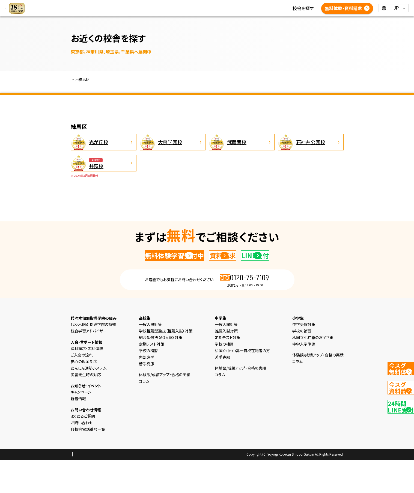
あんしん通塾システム (88, 401)
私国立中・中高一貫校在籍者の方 (242, 384)
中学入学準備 (303, 377)
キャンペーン (81, 425)
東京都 (103, 102)
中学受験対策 (303, 357)
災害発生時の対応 (86, 408)
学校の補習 (148, 384)
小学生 (164, 5)
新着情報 (244, 5)
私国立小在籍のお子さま (312, 370)
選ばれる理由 (140, 5)
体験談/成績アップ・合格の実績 (139, 11)
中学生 (181, 5)
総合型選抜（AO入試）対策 (160, 370)
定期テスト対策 (151, 377)
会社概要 (116, 488)
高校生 (199, 5)
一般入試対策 (150, 357)
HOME (116, 5)
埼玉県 (241, 102)
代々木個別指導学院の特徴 (93, 357)
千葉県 (310, 102)
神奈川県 (172, 102)
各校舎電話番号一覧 (225, 11)
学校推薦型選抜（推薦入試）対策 (165, 364)
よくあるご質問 (187, 11)
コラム (263, 5)
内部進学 (146, 390)
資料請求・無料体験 (87, 381)
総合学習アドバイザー (89, 364)
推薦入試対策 (226, 364)
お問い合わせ (82, 456)
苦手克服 (146, 397)
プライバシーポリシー (88, 488)
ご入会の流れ (82, 388)
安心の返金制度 (84, 394)
